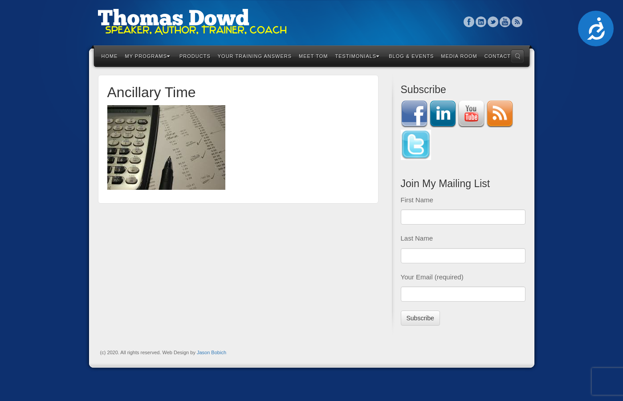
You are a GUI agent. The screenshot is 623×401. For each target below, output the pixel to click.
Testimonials (357, 56)
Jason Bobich (211, 352)
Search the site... (517, 56)
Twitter (493, 21)
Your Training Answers (255, 56)
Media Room (459, 56)
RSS (517, 21)
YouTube (505, 21)
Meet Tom (313, 56)
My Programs (148, 56)
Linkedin (481, 21)
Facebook (469, 21)
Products (195, 56)
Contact (498, 56)
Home (110, 56)
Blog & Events (411, 56)
